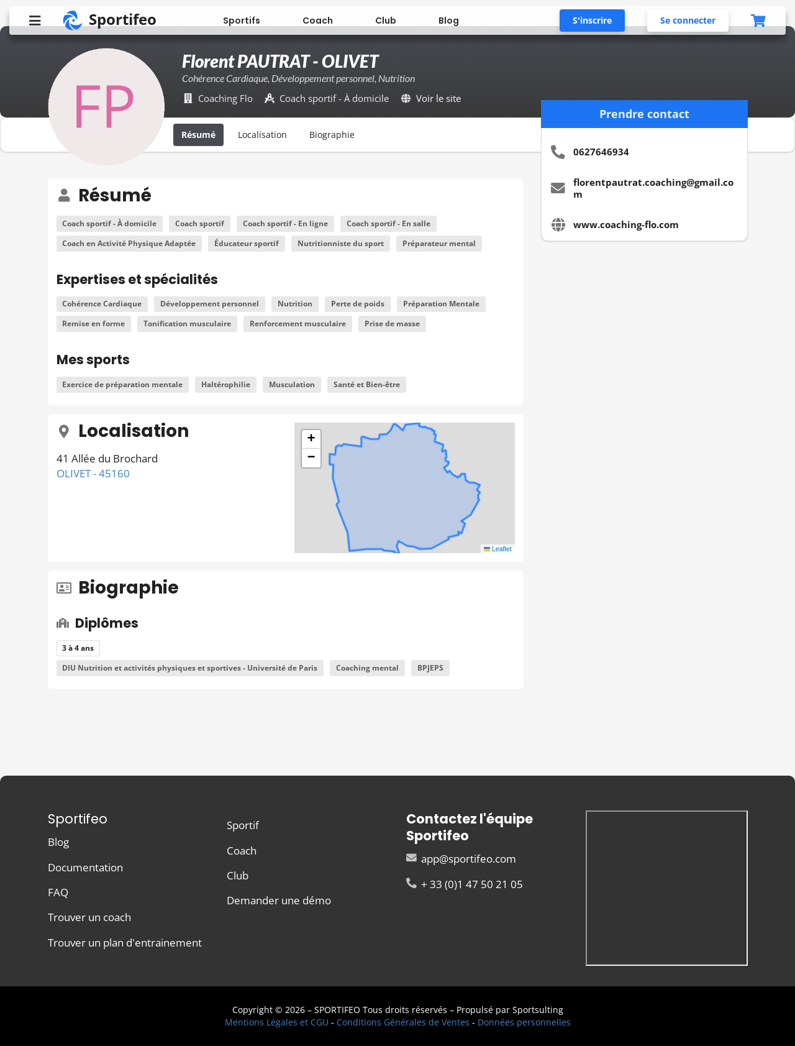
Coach (317, 20)
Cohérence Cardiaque (102, 303)
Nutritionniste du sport (341, 243)
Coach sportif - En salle (388, 223)
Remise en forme (93, 323)
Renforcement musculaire (298, 323)
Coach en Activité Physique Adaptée (129, 243)
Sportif (243, 825)
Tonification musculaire (187, 323)
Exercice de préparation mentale (122, 384)
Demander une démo (279, 899)
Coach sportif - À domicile (109, 223)
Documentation (85, 867)
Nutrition (295, 303)
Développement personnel (209, 303)
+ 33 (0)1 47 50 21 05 (464, 883)
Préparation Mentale (441, 303)
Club (385, 20)
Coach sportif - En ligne (285, 223)
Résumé (198, 134)
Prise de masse (392, 323)
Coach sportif (199, 223)
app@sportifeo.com (461, 859)
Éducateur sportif (246, 243)
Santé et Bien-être (367, 384)
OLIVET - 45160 (93, 473)
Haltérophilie (225, 384)
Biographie (332, 134)
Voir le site (438, 98)
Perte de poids (357, 303)
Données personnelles (524, 1022)
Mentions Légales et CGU (277, 1022)
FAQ (58, 892)
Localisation (262, 134)
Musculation (292, 384)
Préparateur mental (439, 243)
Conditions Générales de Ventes (403, 1022)
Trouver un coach (89, 917)
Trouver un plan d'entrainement (125, 941)
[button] (311, 439)
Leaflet (498, 549)
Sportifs (241, 20)
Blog (448, 20)
